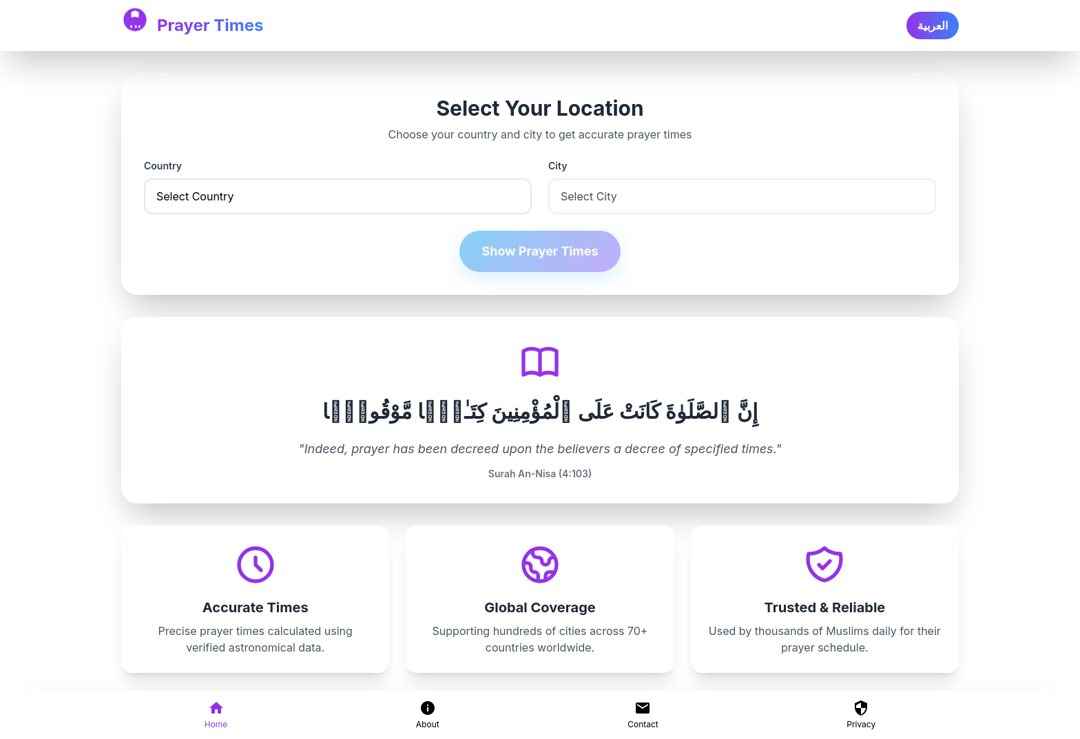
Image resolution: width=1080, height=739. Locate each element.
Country (163, 165)
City (557, 165)
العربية (932, 25)
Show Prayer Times (539, 251)
